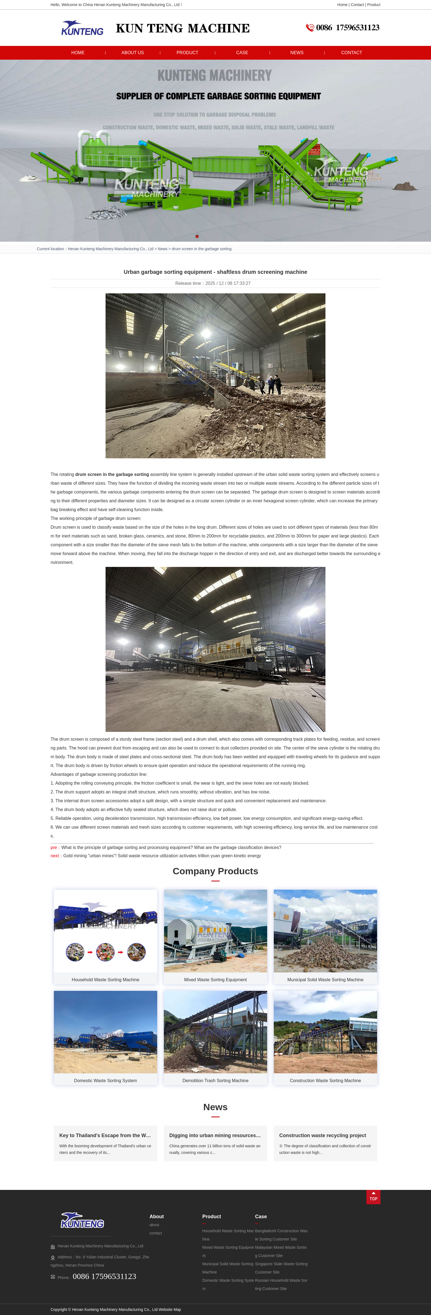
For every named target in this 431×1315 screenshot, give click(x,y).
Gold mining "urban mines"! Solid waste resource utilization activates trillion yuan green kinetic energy (162, 855)
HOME (78, 52)
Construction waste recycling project (322, 1135)
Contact (357, 4)
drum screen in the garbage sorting (112, 474)
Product (373, 4)
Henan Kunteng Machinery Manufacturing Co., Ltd (110, 249)
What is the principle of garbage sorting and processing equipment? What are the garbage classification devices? (171, 847)
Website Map (170, 1309)
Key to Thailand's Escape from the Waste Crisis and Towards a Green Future (149, 1135)
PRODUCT (187, 52)
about (154, 1225)
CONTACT (351, 52)
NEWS (296, 52)
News (162, 249)
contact (156, 1233)
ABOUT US (132, 52)
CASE (242, 52)
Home (342, 4)
